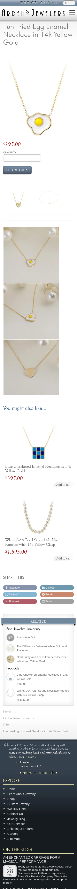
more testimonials (38, 772)
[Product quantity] (22, 158)
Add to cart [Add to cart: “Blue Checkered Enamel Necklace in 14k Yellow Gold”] (63, 484)
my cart (54, 2)
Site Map (13, 838)
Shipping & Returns (20, 828)
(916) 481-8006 (29, 2)
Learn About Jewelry (21, 794)
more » (32, 756)
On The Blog (17, 849)
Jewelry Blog (16, 818)
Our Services (16, 823)
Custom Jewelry (18, 803)
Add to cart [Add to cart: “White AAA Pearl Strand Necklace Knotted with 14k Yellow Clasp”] (63, 558)
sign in (43, 2)
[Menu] (72, 13)
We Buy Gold (16, 808)
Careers (12, 833)
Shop (11, 799)
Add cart (17, 170)
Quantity (9, 152)
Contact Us (15, 813)
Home (11, 788)
